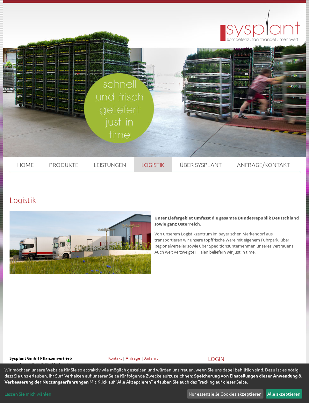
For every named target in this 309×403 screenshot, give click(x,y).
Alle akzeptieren (283, 394)
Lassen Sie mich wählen (27, 394)
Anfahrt (151, 358)
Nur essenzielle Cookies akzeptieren (225, 394)
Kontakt (115, 358)
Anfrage (133, 358)
